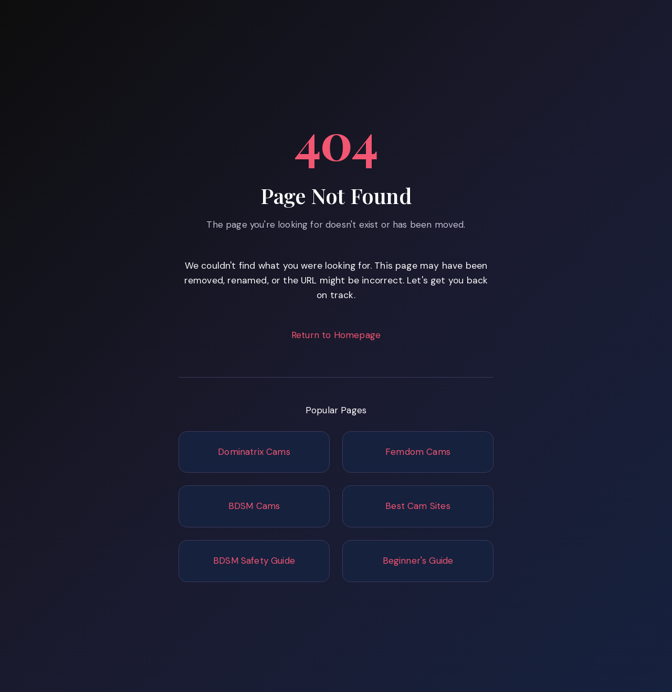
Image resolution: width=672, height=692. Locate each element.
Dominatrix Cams (254, 451)
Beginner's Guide (418, 560)
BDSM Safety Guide (254, 560)
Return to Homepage (336, 335)
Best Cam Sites (417, 506)
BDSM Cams (254, 506)
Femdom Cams (417, 451)
